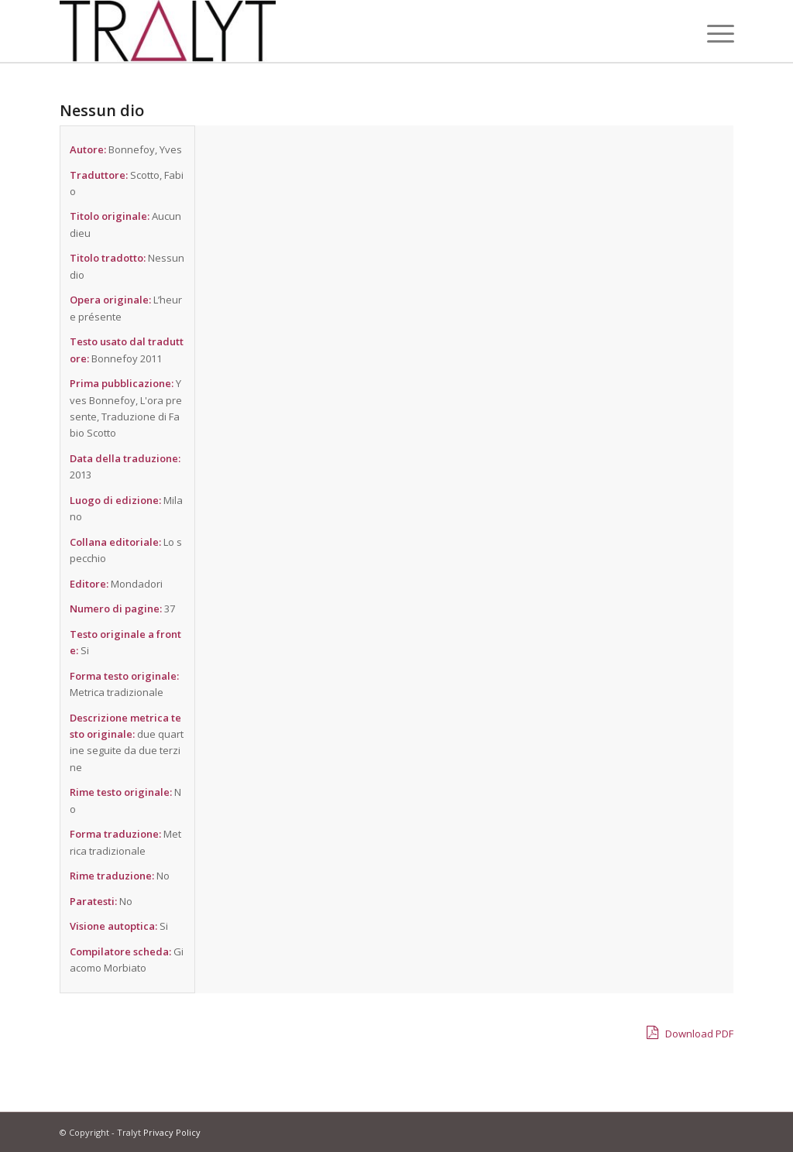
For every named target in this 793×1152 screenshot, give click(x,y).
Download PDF (690, 1032)
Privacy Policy (172, 1132)
